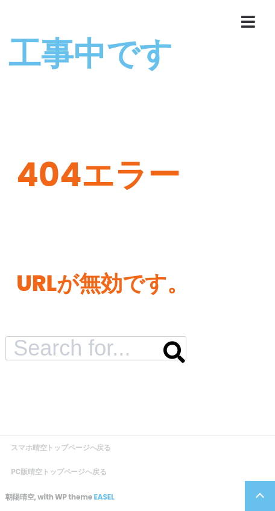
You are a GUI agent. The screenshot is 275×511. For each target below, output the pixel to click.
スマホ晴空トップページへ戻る (61, 447)
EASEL (103, 497)
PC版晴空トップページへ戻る (59, 471)
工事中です (90, 54)
